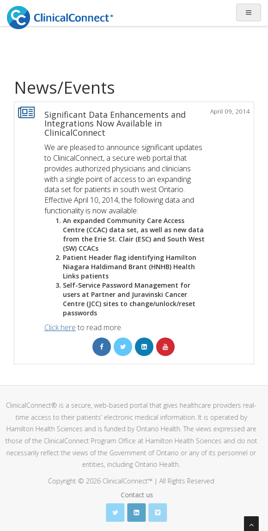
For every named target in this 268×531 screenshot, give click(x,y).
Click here (60, 327)
